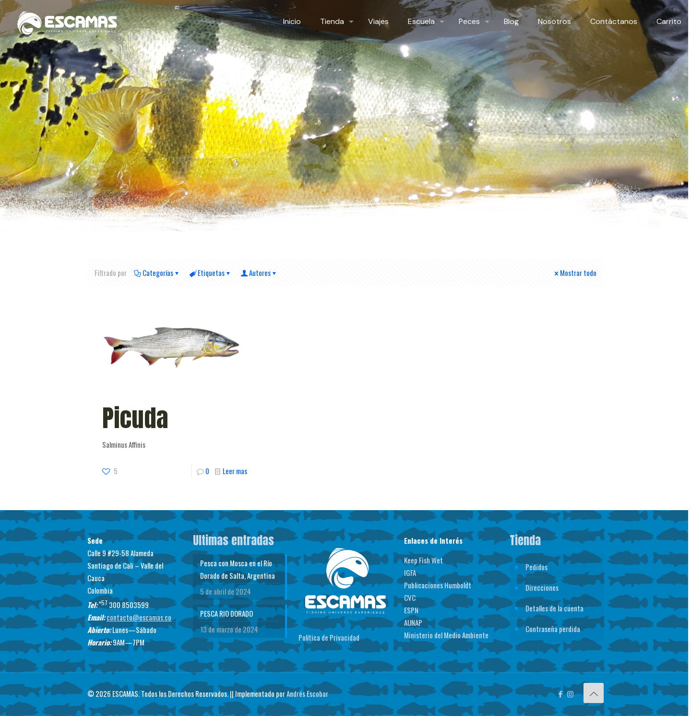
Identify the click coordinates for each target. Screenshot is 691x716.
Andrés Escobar (307, 693)
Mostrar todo (574, 272)
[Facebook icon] (560, 693)
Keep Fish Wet (423, 560)
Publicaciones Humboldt (437, 585)
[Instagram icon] (570, 693)
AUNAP (413, 622)
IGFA (410, 572)
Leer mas (235, 470)
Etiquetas (210, 272)
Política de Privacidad (328, 637)
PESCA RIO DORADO (226, 613)
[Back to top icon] (594, 693)
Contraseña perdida (552, 628)
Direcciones (542, 587)
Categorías (157, 272)
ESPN (411, 610)
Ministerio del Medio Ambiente (446, 635)
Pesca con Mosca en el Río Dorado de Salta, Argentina (237, 569)
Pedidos (536, 566)
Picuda (135, 418)
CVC (410, 597)
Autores (259, 272)
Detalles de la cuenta (554, 608)
